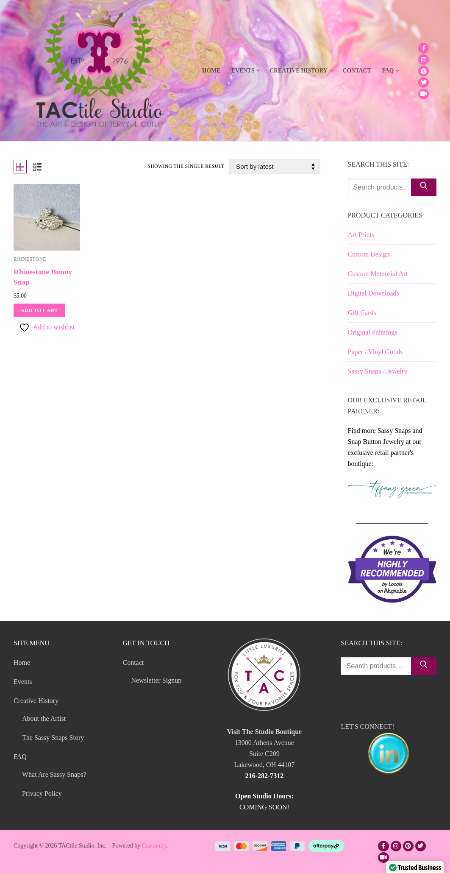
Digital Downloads (373, 293)
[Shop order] (274, 166)
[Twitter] (423, 82)
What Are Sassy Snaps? (54, 774)
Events (23, 681)
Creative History (37, 700)
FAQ (21, 756)
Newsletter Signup (156, 680)
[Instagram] (423, 59)
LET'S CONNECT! (388, 750)
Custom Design (369, 254)
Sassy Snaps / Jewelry (378, 371)
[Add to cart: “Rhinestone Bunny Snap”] (39, 310)
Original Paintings (372, 332)
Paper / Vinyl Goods (375, 351)
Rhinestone (30, 259)
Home (22, 662)
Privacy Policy (42, 793)
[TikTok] (423, 94)
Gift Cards (362, 312)
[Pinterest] (423, 71)
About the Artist (44, 718)
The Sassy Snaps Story (53, 737)
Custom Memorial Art (378, 273)
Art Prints (361, 234)
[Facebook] (423, 48)
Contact (134, 662)
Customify (154, 845)
